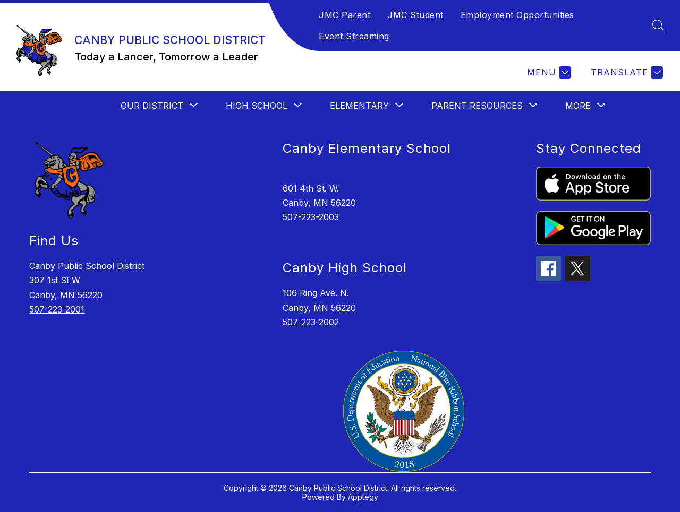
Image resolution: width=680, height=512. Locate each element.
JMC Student (415, 15)
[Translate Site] (625, 72)
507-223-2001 (56, 309)
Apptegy (363, 496)
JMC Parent (344, 15)
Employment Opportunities (517, 15)
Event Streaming (354, 36)
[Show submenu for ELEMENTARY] (359, 105)
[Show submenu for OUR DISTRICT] (152, 105)
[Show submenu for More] (578, 105)
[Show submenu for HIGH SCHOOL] (256, 105)
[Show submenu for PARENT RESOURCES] (477, 105)
